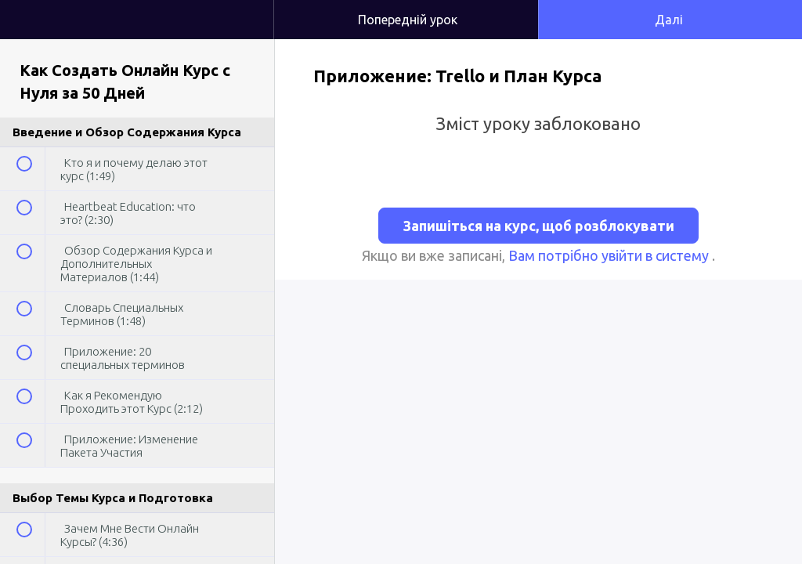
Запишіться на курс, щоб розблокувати (538, 225)
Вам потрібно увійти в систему (610, 255)
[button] (246, 8)
